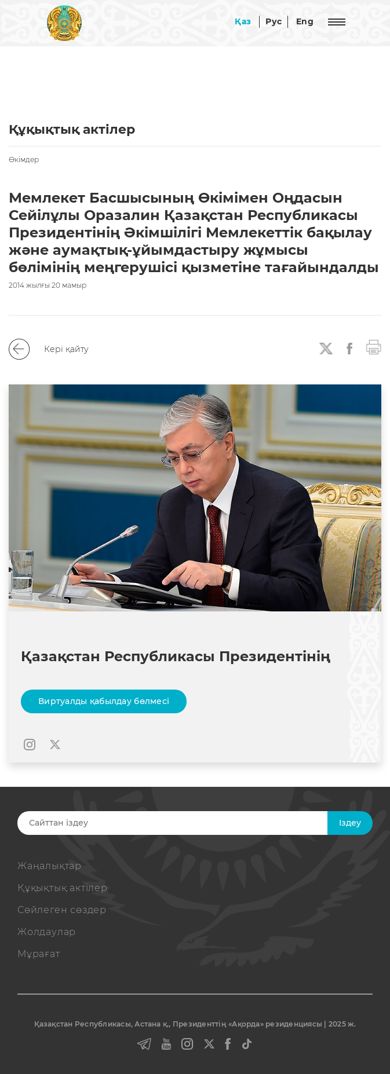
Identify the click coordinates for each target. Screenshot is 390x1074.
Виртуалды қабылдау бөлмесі (103, 701)
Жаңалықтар (49, 865)
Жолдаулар (46, 931)
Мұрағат (38, 953)
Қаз (243, 21)
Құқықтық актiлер (62, 887)
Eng (305, 21)
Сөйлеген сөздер (62, 909)
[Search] (185, 823)
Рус (273, 21)
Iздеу (350, 823)
